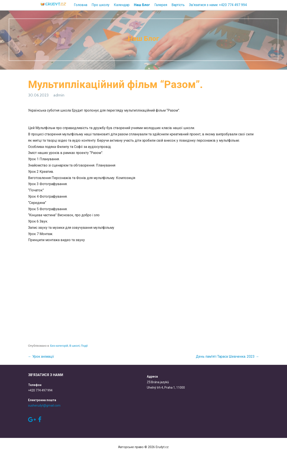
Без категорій (59, 345)
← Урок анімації (41, 356)
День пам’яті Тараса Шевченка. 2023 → (227, 356)
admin (58, 95)
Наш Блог (142, 5)
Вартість (178, 5)
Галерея (160, 5)
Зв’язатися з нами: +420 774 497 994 (218, 5)
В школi (74, 345)
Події (84, 345)
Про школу (100, 5)
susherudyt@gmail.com (44, 405)
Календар (122, 5)
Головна (80, 5)
